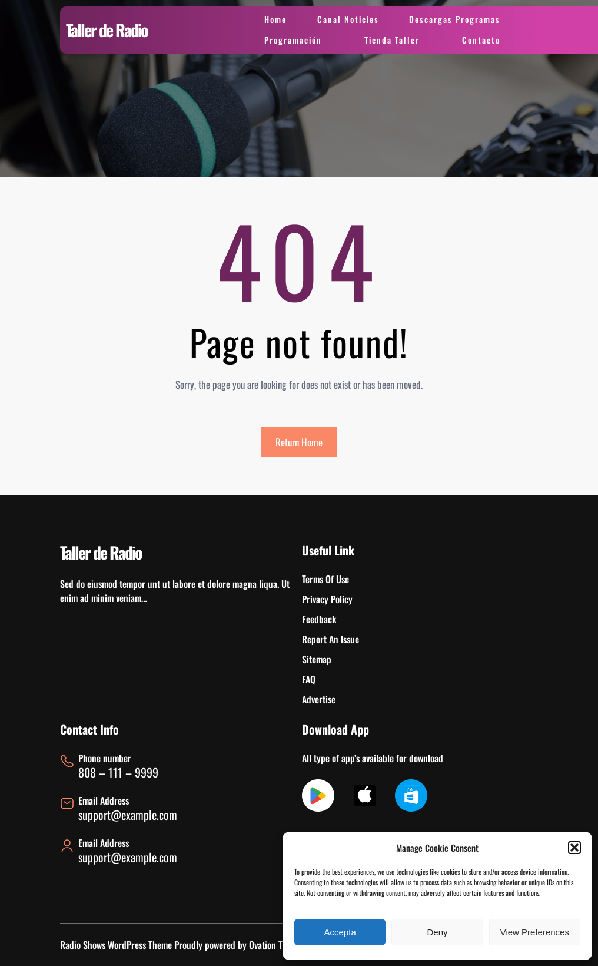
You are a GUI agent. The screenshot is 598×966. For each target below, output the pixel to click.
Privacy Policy (327, 599)
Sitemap (316, 659)
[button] (574, 847)
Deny (437, 932)
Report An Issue (330, 639)
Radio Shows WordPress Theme (116, 945)
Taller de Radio (107, 30)
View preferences (534, 932)
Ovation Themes (277, 945)
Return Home (299, 442)
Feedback (319, 619)
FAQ (308, 679)
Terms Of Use (325, 579)
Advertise (318, 699)
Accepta (340, 932)
